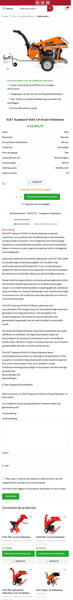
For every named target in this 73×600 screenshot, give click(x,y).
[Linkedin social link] (48, 3)
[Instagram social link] (42, 3)
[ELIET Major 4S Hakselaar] (52, 577)
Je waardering (9, 413)
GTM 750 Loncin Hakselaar (16, 537)
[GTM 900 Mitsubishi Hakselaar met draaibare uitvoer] (18, 577)
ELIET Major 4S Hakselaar (49, 590)
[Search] (35, 8)
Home (5, 16)
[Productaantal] (17, 197)
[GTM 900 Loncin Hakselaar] (52, 524)
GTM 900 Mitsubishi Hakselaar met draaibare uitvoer (15, 593)
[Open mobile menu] (7, 8)
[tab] (22, 224)
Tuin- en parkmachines (22, 16)
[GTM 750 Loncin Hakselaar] (18, 524)
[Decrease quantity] (13, 197)
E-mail (6, 465)
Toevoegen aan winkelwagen (42, 197)
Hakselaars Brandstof (22, 540)
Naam (5, 452)
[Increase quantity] (20, 197)
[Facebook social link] (37, 3)
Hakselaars (43, 16)
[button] (18, 554)
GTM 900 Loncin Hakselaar (50, 537)
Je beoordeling (10, 418)
